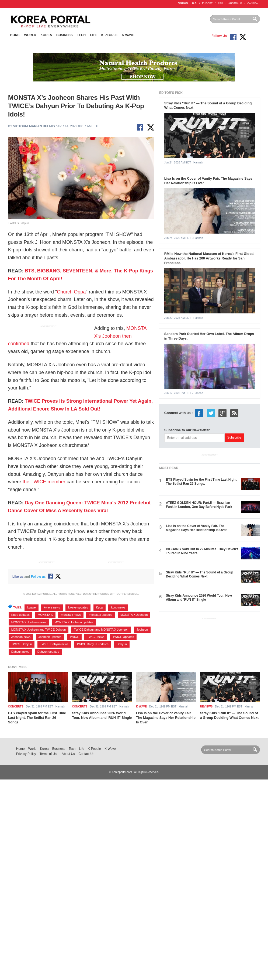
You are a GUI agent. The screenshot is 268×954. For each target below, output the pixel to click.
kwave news (52, 607)
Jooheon (142, 629)
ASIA (220, 3)
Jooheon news (20, 636)
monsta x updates (100, 614)
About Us (68, 754)
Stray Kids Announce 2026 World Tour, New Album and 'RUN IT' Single (199, 597)
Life (93, 35)
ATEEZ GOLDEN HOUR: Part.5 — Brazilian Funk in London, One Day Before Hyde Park (199, 505)
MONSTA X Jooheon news (28, 622)
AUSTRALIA (235, 3)
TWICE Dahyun (21, 644)
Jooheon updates (50, 636)
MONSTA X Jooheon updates (73, 622)
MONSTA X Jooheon (134, 614)
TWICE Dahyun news (54, 644)
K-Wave (128, 35)
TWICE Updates (123, 636)
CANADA (252, 3)
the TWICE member (44, 481)
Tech (81, 35)
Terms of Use (49, 754)
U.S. (194, 3)
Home (15, 35)
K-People (109, 35)
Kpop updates (20, 614)
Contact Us (86, 754)
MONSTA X (45, 614)
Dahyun (122, 644)
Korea (46, 35)
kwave (31, 607)
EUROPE (207, 3)
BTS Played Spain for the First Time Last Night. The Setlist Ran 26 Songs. (201, 481)
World (30, 35)
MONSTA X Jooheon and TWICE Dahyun (38, 629)
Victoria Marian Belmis (34, 126)
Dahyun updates (48, 651)
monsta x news (71, 614)
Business (64, 35)
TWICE (74, 636)
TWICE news (95, 636)
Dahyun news (20, 651)
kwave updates (78, 607)
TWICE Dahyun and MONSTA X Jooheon (101, 629)
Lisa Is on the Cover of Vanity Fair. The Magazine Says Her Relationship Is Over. (196, 528)
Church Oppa (71, 292)
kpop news (118, 607)
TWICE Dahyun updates (92, 644)
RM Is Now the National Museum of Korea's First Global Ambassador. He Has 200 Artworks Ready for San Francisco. (209, 258)
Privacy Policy (26, 754)
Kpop (99, 607)
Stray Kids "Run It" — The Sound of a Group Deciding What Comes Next (199, 574)
